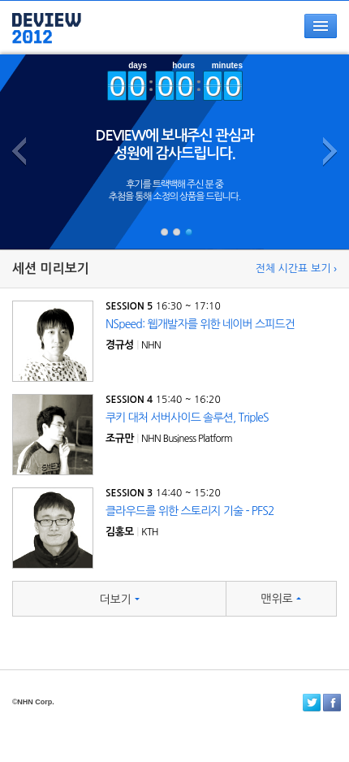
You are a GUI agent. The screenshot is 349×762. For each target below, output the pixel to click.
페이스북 (332, 703)
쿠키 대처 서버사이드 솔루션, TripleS (187, 417)
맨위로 (280, 598)
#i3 (188, 231)
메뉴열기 (320, 26)
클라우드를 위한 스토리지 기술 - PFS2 (190, 511)
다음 (326, 193)
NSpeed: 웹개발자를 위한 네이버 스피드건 (200, 324)
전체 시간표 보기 (293, 268)
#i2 (176, 231)
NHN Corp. (35, 702)
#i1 (163, 231)
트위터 (312, 703)
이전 (22, 193)
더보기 (119, 599)
